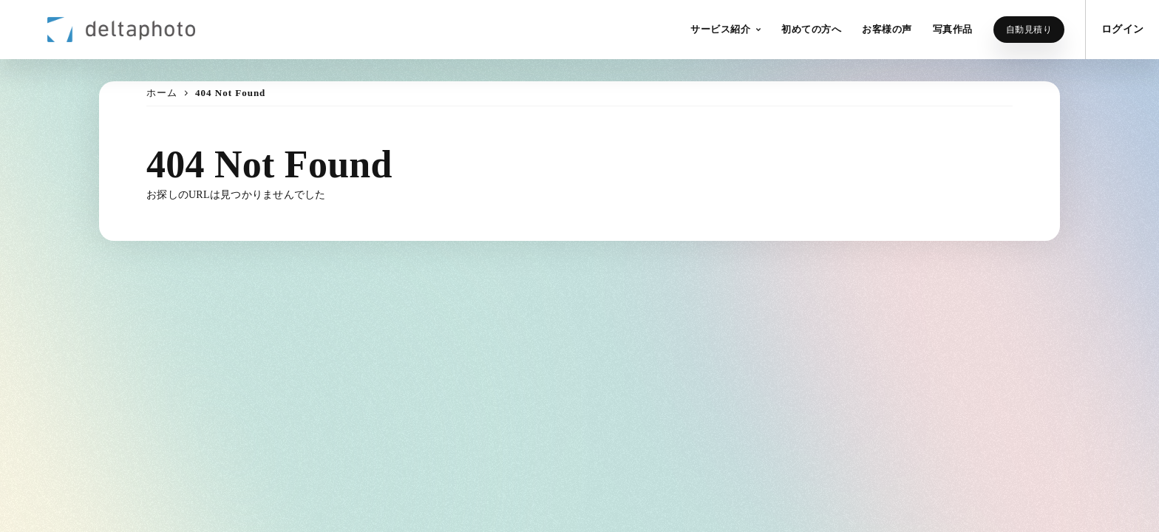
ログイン (1122, 29)
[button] (725, 29)
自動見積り (1029, 29)
